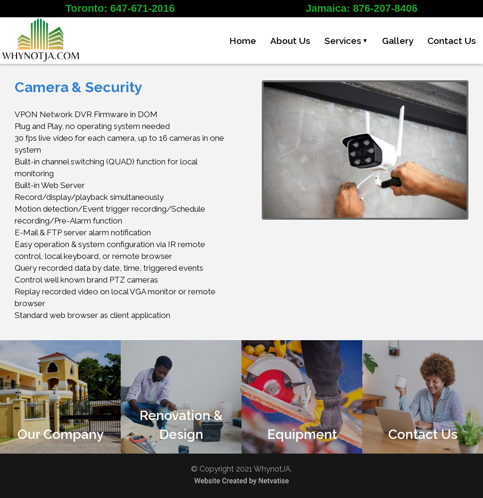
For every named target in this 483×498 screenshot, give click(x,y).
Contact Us (451, 40)
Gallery (397, 40)
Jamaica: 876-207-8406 (361, 8)
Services (346, 40)
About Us (290, 40)
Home (242, 40)
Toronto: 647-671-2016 (120, 8)
